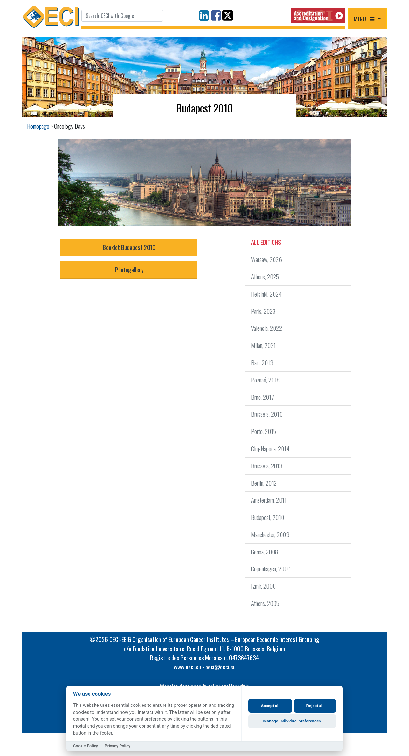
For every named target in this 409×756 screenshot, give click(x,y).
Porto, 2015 (263, 431)
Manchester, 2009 (270, 534)
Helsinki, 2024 (266, 293)
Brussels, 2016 (266, 414)
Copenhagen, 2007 (270, 568)
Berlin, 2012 (264, 483)
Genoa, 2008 (264, 551)
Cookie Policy (85, 746)
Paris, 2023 (263, 311)
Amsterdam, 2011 (269, 500)
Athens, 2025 (265, 276)
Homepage (38, 126)
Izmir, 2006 (263, 585)
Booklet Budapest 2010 (129, 247)
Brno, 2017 (262, 397)
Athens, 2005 (265, 603)
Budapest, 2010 (267, 517)
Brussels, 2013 (266, 465)
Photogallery (129, 269)
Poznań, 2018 (265, 379)
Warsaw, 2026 (266, 259)
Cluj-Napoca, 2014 (270, 448)
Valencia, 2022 (266, 328)
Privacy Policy (118, 746)
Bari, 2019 (262, 362)
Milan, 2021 (263, 345)
